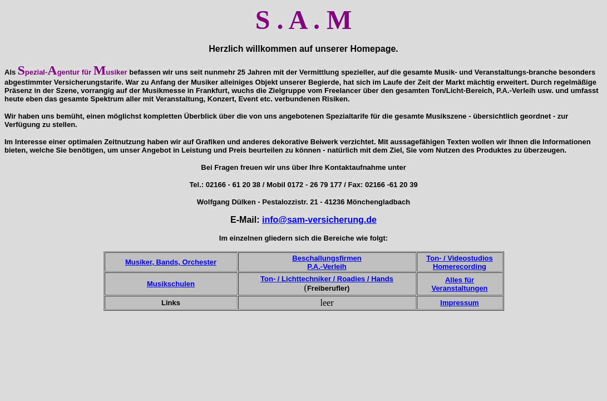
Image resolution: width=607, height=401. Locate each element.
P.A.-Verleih (327, 266)
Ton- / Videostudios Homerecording (459, 262)
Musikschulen (171, 284)
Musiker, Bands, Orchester (170, 262)
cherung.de (353, 219)
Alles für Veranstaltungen (459, 284)
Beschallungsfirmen (326, 258)
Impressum (459, 303)
